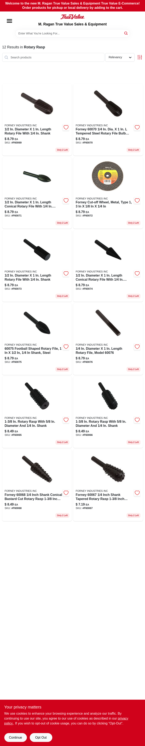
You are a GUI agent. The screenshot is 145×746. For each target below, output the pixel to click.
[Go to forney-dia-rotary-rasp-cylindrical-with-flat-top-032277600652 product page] (37, 412)
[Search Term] (72, 33)
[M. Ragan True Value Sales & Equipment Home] (72, 16)
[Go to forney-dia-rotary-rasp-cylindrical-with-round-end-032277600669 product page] (108, 412)
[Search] (126, 33)
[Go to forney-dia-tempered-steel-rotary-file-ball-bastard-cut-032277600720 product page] (108, 193)
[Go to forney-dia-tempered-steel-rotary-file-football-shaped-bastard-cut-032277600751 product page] (37, 339)
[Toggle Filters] (139, 57)
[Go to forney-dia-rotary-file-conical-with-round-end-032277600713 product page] (37, 193)
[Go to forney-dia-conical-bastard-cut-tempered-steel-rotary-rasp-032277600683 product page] (37, 485)
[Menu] (9, 21)
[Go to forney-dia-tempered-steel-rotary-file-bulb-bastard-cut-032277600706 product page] (108, 120)
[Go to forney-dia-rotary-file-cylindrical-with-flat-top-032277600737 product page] (37, 266)
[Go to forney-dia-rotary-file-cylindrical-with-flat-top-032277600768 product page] (108, 339)
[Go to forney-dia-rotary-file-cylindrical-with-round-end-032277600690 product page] (37, 120)
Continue (15, 737)
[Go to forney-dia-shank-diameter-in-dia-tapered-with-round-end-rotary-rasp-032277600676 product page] (108, 485)
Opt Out (41, 737)
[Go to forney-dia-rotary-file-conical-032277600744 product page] (108, 266)
